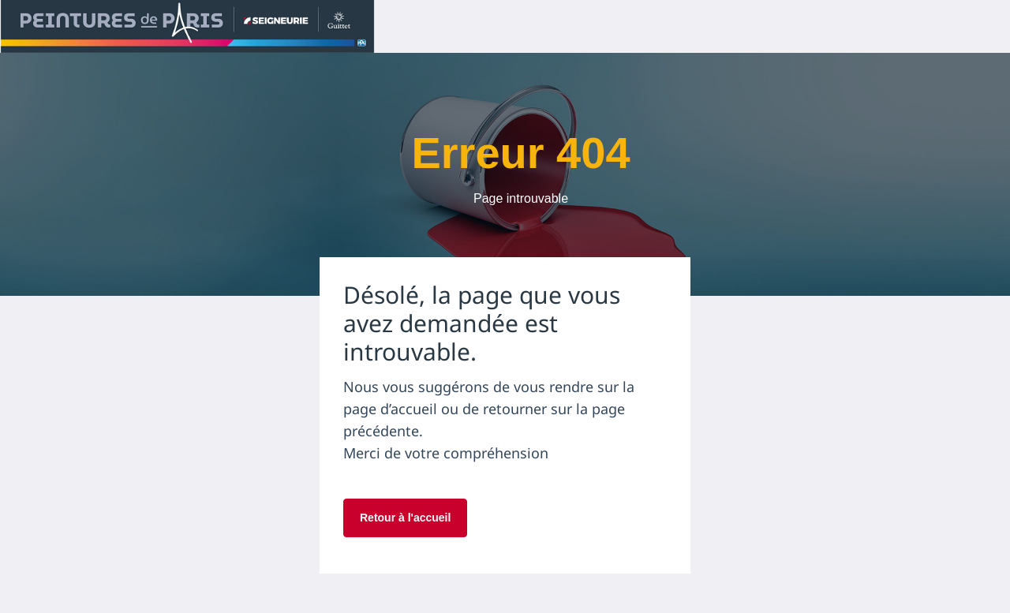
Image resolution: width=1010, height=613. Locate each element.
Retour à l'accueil (405, 517)
